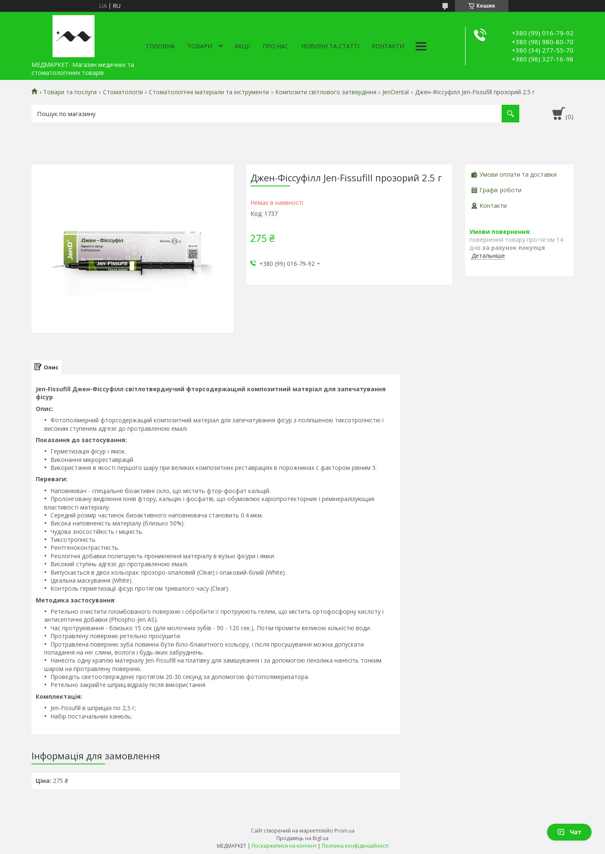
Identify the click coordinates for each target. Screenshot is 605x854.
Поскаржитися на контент (284, 845)
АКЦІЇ (242, 46)
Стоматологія (123, 92)
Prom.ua (344, 830)
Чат (569, 832)
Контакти (388, 46)
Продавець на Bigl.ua (302, 838)
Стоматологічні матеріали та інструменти (209, 92)
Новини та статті (330, 46)
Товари (199, 46)
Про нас (276, 46)
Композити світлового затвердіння (325, 92)
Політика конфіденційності (355, 845)
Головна (160, 46)
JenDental (395, 92)
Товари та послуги (70, 92)
